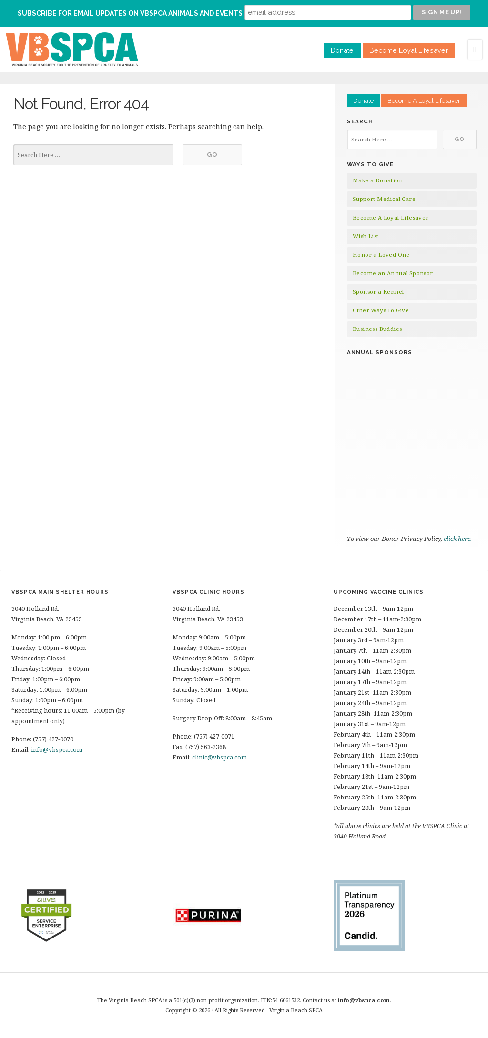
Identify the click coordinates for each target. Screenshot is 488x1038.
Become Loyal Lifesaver (408, 50)
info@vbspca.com (56, 750)
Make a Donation (378, 180)
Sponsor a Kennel (378, 291)
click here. (458, 538)
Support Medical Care (384, 198)
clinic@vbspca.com (219, 757)
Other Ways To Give (381, 310)
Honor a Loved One (381, 254)
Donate (342, 50)
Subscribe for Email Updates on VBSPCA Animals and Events (130, 13)
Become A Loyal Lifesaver (423, 100)
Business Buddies (377, 328)
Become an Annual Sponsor (393, 273)
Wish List (366, 236)
